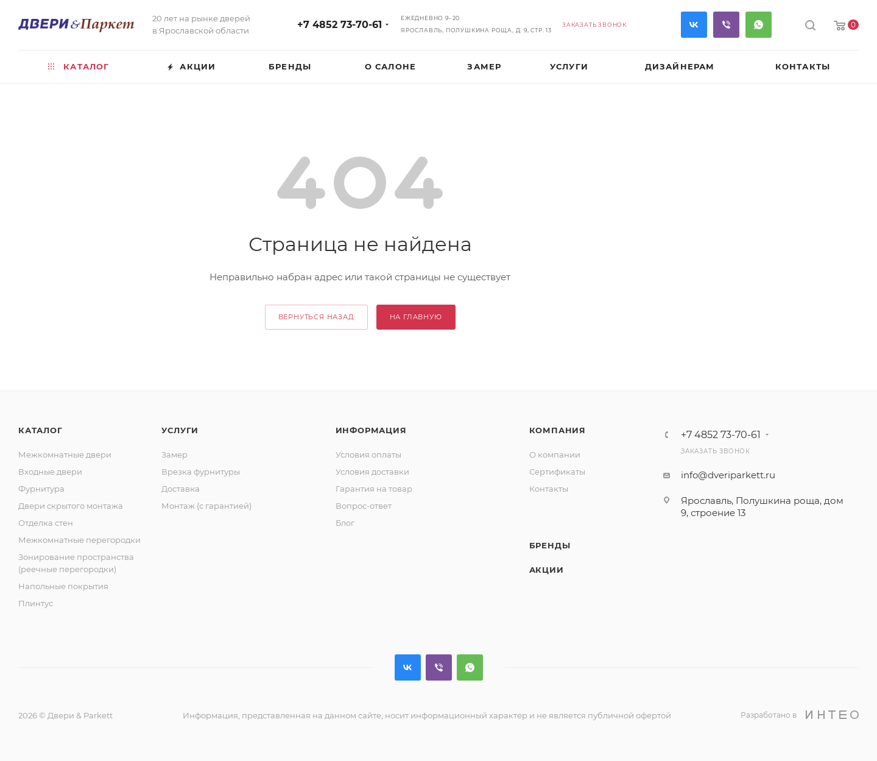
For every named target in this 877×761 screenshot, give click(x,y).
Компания (557, 430)
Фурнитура (41, 489)
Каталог (40, 430)
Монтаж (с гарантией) (206, 506)
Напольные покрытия (63, 586)
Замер (174, 454)
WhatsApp (758, 25)
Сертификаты (557, 471)
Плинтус (35, 603)
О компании (554, 454)
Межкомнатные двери (64, 454)
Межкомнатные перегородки (79, 540)
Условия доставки (372, 471)
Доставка (180, 489)
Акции (546, 570)
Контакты (548, 489)
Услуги (180, 430)
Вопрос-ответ (364, 506)
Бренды (550, 545)
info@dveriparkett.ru (728, 475)
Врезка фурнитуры (200, 471)
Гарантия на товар (374, 489)
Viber (726, 25)
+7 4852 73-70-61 (339, 24)
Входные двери (50, 471)
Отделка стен (45, 523)
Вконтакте (694, 25)
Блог (345, 523)
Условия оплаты (368, 454)
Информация (371, 430)
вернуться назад (316, 317)
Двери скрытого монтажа (70, 506)
